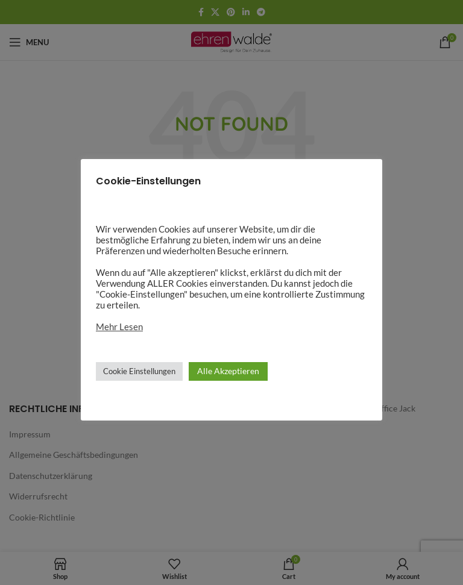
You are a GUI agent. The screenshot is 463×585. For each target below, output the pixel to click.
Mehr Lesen (119, 327)
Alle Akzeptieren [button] (228, 371)
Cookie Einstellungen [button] (139, 371)
